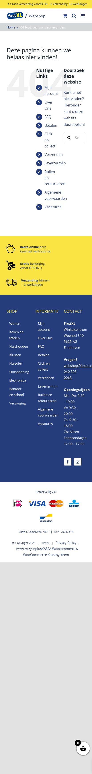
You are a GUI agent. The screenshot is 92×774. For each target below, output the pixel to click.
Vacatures (53, 206)
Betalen (51, 125)
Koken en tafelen (16, 335)
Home (11, 27)
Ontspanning (17, 372)
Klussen (15, 355)
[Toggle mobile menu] (83, 15)
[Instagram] (77, 462)
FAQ (48, 116)
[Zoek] (69, 137)
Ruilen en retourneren (46, 397)
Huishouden (17, 346)
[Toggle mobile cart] (65, 15)
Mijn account (44, 326)
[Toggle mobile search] (74, 15)
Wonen (14, 323)
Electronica (17, 380)
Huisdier (15, 363)
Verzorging (17, 403)
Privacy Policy (65, 542)
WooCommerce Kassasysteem (46, 554)
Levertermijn (55, 163)
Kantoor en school (16, 391)
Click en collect (44, 366)
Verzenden (54, 154)
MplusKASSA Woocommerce (53, 548)
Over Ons (45, 338)
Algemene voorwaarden (46, 412)
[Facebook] (67, 462)
